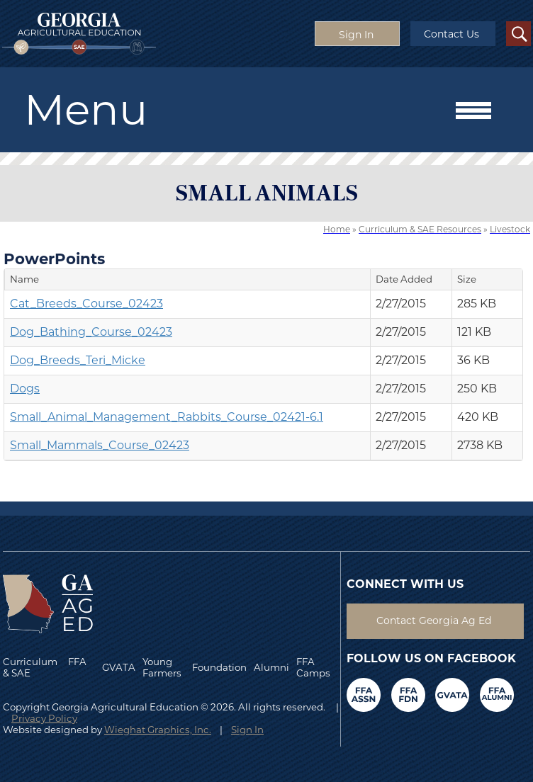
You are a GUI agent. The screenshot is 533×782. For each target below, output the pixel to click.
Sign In (247, 729)
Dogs (25, 388)
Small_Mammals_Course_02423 (99, 445)
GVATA (118, 667)
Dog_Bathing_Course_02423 (91, 332)
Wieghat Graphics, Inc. (157, 729)
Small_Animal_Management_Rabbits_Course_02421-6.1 (166, 417)
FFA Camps (313, 667)
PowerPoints (54, 258)
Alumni (271, 667)
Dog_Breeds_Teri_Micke (77, 360)
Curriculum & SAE (30, 667)
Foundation (219, 667)
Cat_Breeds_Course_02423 (86, 303)
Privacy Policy (44, 718)
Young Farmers (161, 667)
